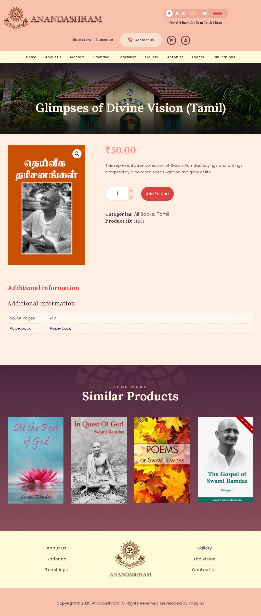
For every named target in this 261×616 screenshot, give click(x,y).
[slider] (193, 13)
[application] (193, 14)
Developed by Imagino (182, 603)
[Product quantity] (119, 194)
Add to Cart (157, 193)
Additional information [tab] (44, 288)
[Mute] (204, 13)
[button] (77, 153)
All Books (144, 214)
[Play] (169, 13)
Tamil (163, 214)
